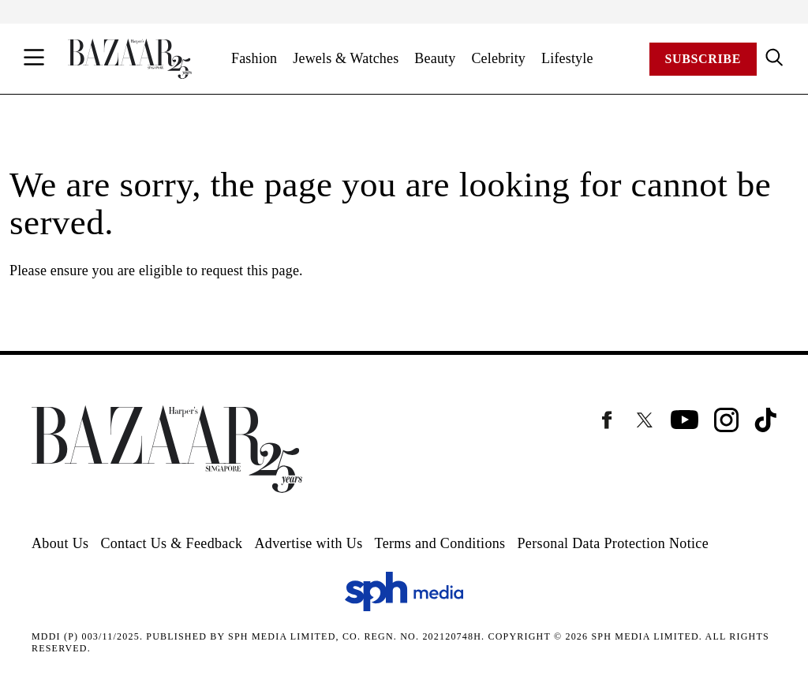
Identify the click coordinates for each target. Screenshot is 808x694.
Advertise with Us (308, 543)
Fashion (254, 58)
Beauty (434, 58)
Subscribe (703, 58)
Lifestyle (567, 58)
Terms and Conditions (440, 543)
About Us (60, 543)
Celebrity (498, 58)
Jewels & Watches (345, 58)
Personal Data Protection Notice (613, 543)
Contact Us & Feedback (171, 543)
